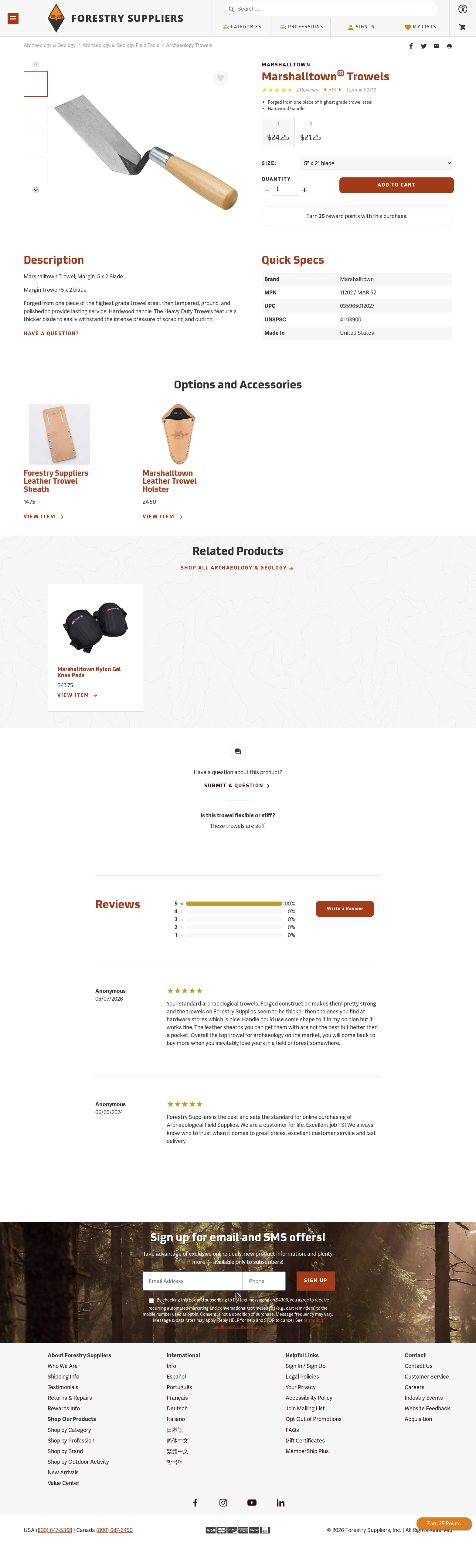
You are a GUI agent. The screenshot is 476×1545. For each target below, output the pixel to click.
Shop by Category (69, 1429)
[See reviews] (307, 89)
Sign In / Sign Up (305, 1365)
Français (177, 1397)
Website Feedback (427, 1408)
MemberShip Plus (307, 1451)
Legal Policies (302, 1376)
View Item (44, 517)
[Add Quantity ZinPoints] (305, 190)
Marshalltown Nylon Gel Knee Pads (89, 673)
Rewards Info (64, 1408)
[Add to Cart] (396, 185)
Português (179, 1387)
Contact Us (419, 1365)
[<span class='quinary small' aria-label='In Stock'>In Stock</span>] (333, 90)
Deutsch (177, 1408)
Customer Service (427, 1376)
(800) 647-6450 (114, 1530)
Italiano (176, 1419)
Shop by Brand (65, 1451)
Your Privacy (301, 1387)
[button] (36, 64)
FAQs (292, 1429)
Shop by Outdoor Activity (78, 1461)
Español (176, 1376)
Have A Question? (51, 333)
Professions (302, 27)
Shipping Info (63, 1376)
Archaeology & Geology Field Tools (121, 45)
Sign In (361, 27)
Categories (242, 27)
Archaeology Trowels (189, 45)
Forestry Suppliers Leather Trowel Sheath (56, 482)
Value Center (63, 1483)
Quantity (276, 179)
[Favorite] (220, 78)
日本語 (175, 1429)
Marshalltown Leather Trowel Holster (170, 482)
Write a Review (345, 909)
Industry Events (424, 1397)
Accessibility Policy (309, 1397)
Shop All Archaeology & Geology (237, 568)
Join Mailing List (305, 1408)
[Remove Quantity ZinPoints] (267, 190)
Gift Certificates (305, 1440)
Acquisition (418, 1419)
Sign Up (316, 1280)
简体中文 (178, 1440)
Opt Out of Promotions (314, 1419)
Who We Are (63, 1365)
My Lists (420, 27)
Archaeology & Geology (50, 45)
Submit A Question (237, 786)
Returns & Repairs (70, 1397)
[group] (36, 84)
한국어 (175, 1461)
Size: (269, 163)
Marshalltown (286, 65)
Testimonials (63, 1387)
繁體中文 (178, 1451)
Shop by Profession (71, 1440)
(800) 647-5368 (54, 1530)
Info (171, 1365)
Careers (414, 1387)
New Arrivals (63, 1472)
